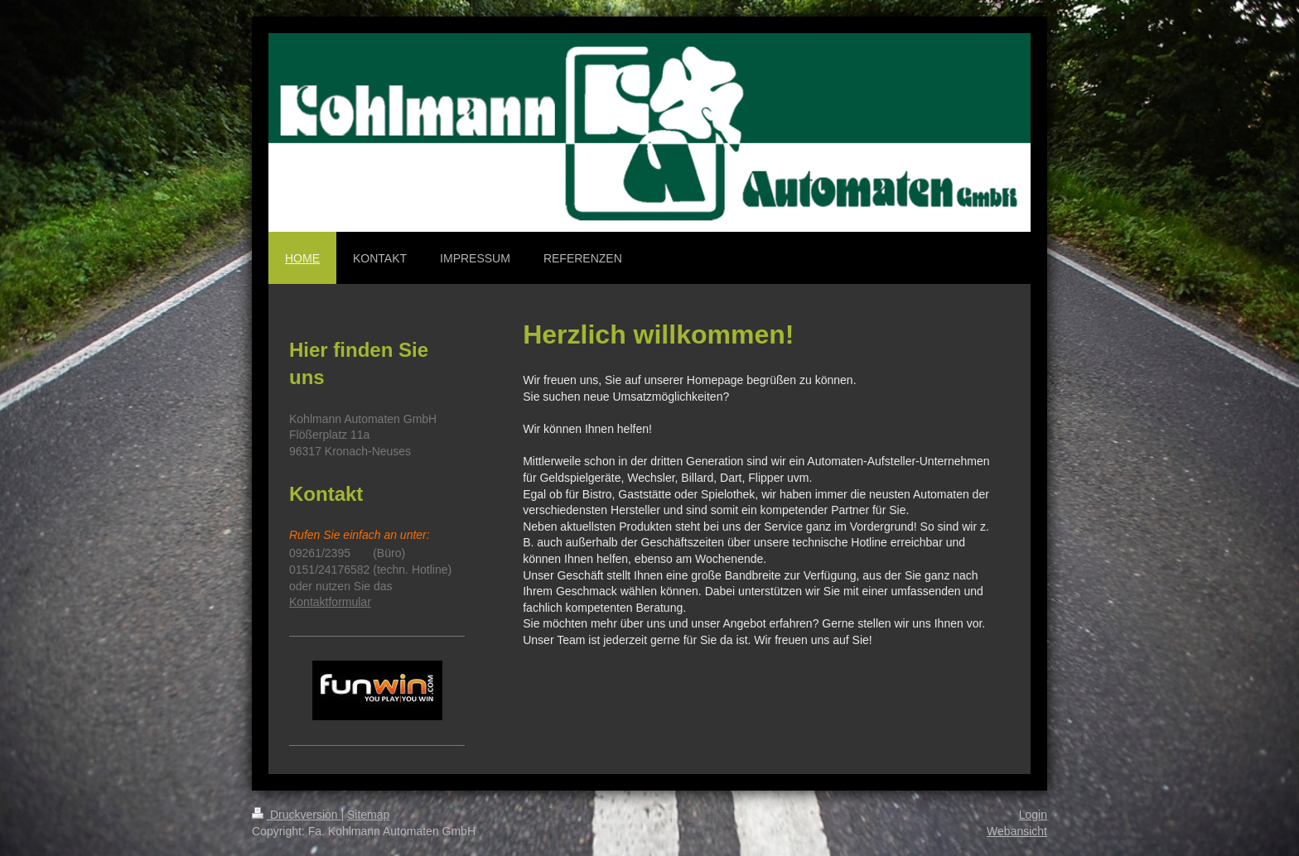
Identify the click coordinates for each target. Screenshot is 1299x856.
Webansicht (1017, 831)
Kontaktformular (330, 601)
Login (1033, 814)
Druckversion (296, 814)
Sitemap (368, 814)
